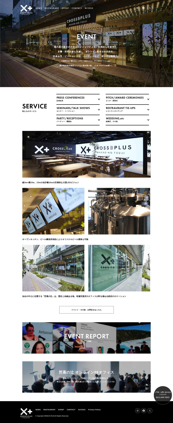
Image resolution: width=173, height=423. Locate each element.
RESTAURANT (52, 8)
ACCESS (89, 8)
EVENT (65, 8)
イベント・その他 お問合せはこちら (86, 310)
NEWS (39, 8)
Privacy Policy (94, 410)
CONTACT (77, 8)
